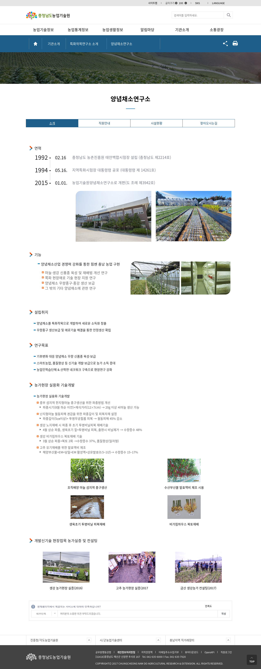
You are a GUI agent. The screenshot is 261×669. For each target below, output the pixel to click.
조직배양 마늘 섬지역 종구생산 (87, 487)
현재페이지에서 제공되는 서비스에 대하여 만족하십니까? (69, 606)
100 (181, 3)
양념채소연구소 (121, 43)
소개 (52, 123)
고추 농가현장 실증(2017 (132, 588)
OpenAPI (210, 652)
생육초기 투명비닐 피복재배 (87, 524)
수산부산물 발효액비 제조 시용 (184, 487)
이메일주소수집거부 (169, 652)
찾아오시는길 (208, 123)
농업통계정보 (78, 29)
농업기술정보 (43, 29)
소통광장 (217, 29)
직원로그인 (226, 652)
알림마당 (147, 29)
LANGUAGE (218, 3)
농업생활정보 (112, 29)
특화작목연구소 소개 (84, 43)
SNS (197, 3)
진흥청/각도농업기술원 (44, 640)
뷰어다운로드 (191, 652)
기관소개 (182, 29)
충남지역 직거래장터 (182, 640)
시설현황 (156, 123)
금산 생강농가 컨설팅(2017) (198, 588)
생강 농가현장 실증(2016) (66, 588)
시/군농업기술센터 (111, 640)
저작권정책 (147, 652)
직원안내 (104, 123)
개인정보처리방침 (126, 652)
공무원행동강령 (103, 652)
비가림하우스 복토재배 (184, 524)
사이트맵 (152, 3)
